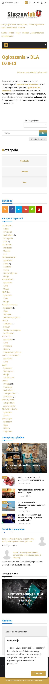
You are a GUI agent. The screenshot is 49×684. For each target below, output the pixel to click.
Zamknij (38, 673)
